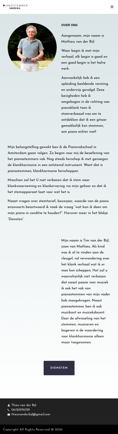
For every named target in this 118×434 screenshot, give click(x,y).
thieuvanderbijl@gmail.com (30, 414)
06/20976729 (20, 410)
